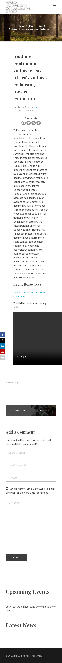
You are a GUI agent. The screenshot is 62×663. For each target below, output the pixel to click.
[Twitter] (28, 123)
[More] (38, 123)
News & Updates (26, 110)
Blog (31, 26)
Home (21, 26)
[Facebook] (23, 123)
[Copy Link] (33, 123)
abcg (36, 107)
